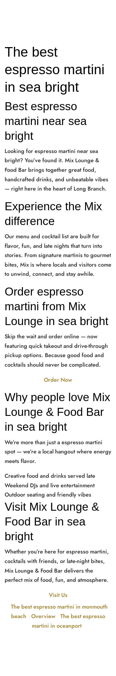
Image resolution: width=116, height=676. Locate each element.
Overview (43, 616)
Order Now (58, 380)
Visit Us (58, 595)
